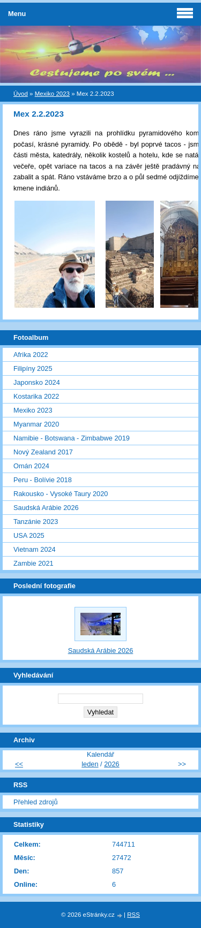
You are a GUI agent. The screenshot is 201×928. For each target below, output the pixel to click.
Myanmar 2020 (36, 424)
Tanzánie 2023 (35, 522)
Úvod (20, 93)
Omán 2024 (31, 466)
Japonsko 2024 (36, 382)
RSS (133, 914)
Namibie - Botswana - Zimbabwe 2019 (71, 438)
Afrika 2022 (30, 355)
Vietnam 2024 (34, 549)
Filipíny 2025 (33, 368)
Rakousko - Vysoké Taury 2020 (60, 494)
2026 (111, 764)
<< (19, 764)
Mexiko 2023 (52, 93)
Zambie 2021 (33, 563)
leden (89, 764)
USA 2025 (28, 535)
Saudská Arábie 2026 (46, 508)
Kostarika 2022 (36, 396)
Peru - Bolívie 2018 (42, 480)
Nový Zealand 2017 (43, 452)
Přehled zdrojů (35, 802)
